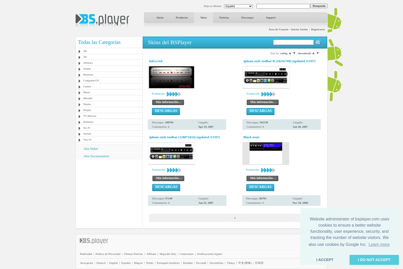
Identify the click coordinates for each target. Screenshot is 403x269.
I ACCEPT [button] (325, 260)
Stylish (87, 133)
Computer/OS (91, 80)
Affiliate (151, 253)
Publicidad (86, 253)
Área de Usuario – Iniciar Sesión (288, 29)
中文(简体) (244, 262)
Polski (149, 262)
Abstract (88, 62)
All (85, 50)
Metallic (88, 98)
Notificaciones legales (209, 253)
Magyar (138, 262)
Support (271, 17)
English (113, 262)
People (87, 110)
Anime (87, 68)
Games (87, 86)
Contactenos (187, 253)
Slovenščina (216, 262)
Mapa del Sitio (168, 253)
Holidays (88, 121)
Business (88, 74)
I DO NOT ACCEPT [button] (374, 260)
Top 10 (87, 139)
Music (86, 92)
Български (86, 262)
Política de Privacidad (108, 253)
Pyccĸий (201, 262)
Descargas (247, 17)
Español (125, 262)
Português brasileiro (168, 262)
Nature (87, 104)
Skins (203, 17)
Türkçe (231, 262)
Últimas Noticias (133, 253)
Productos (182, 17)
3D (85, 56)
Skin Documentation (96, 156)
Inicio (160, 17)
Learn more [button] (379, 244)
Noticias (224, 17)
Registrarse (318, 29)
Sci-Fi (86, 127)
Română (188, 262)
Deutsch (101, 262)
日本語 (259, 262)
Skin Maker (91, 149)
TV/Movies (89, 115)
